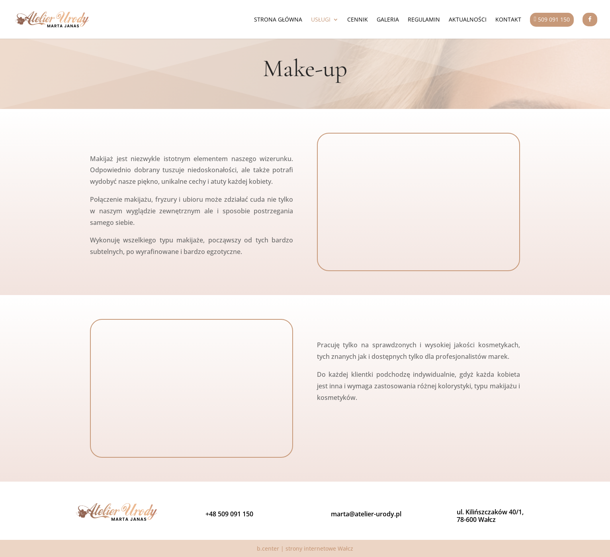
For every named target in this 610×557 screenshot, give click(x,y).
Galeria (388, 20)
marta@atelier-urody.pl (366, 514)
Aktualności (468, 20)
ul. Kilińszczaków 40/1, (490, 512)
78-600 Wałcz (476, 519)
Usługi (320, 20)
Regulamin (424, 20)
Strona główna (278, 20)
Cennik (357, 20)
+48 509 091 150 (229, 514)
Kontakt (508, 20)
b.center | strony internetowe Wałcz (305, 548)
